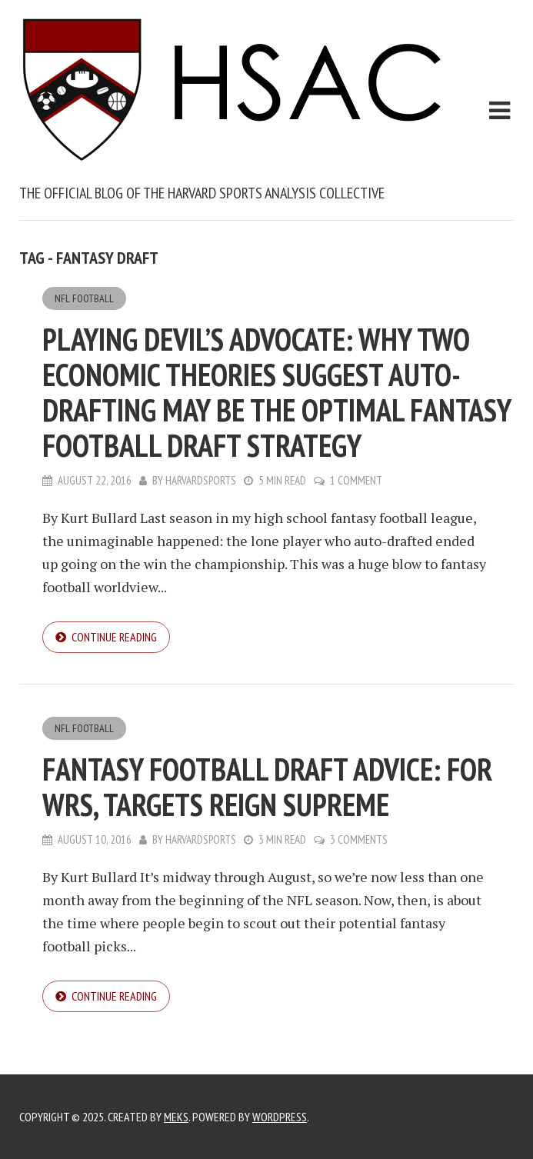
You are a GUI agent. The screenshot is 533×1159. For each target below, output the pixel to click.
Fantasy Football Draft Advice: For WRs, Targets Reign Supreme (267, 786)
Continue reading (114, 636)
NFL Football (84, 298)
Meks (176, 1116)
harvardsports (200, 480)
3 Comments (359, 839)
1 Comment (356, 480)
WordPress (279, 1116)
